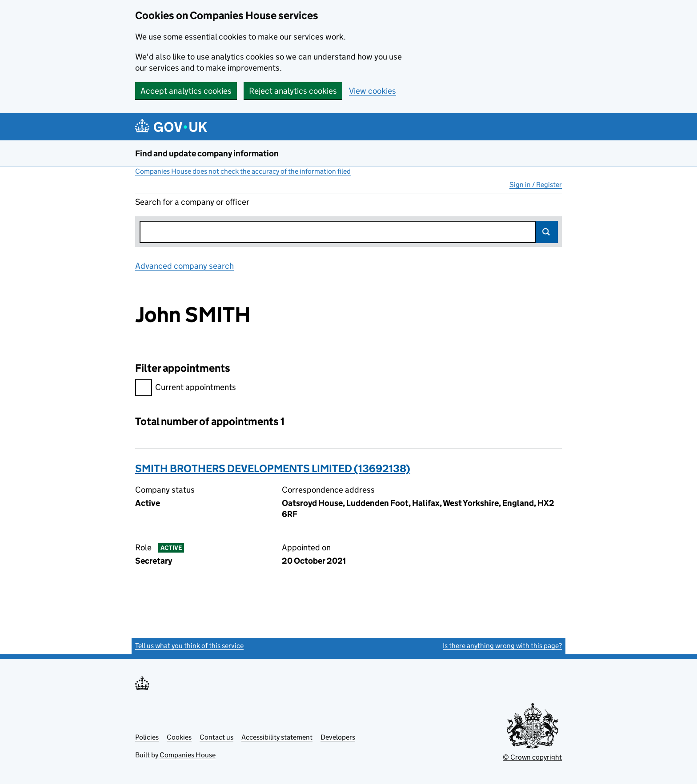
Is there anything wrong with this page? (502, 645)
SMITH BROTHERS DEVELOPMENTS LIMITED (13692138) (272, 468)
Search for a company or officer (192, 202)
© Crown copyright (532, 757)
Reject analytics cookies (293, 91)
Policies (147, 737)
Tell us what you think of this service (189, 645)
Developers (337, 737)
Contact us (216, 737)
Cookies (179, 737)
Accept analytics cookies (186, 91)
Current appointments (185, 388)
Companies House (188, 755)
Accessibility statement (276, 737)
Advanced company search (184, 266)
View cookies (372, 91)
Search (547, 232)
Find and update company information (207, 153)
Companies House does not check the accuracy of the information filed (243, 171)
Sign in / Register (535, 184)
